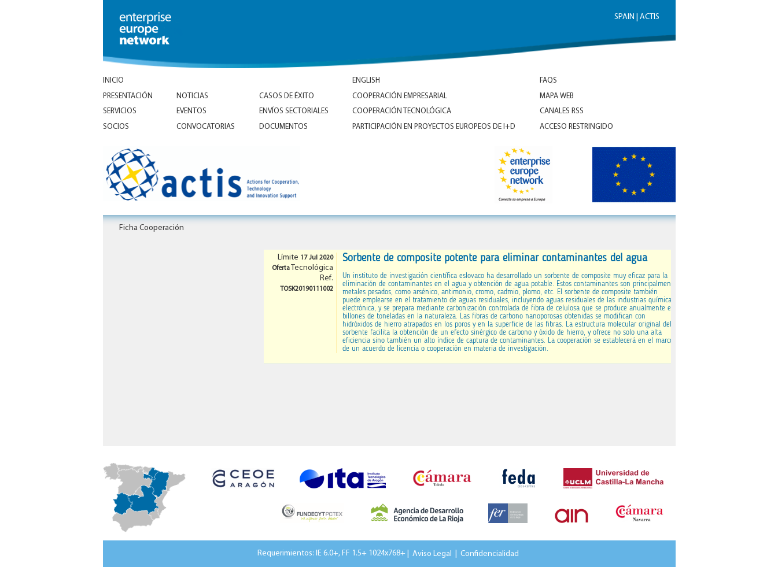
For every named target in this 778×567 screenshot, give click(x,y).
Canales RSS (562, 111)
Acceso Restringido (576, 127)
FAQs (548, 80)
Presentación (128, 96)
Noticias (192, 96)
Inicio (113, 80)
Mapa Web (557, 96)
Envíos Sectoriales (294, 111)
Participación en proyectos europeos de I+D (433, 127)
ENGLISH (366, 80)
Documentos (283, 127)
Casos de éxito (286, 96)
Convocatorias (205, 127)
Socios (116, 127)
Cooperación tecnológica (401, 111)
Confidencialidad (489, 553)
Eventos (191, 111)
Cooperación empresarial (399, 96)
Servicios (120, 111)
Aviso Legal (432, 553)
